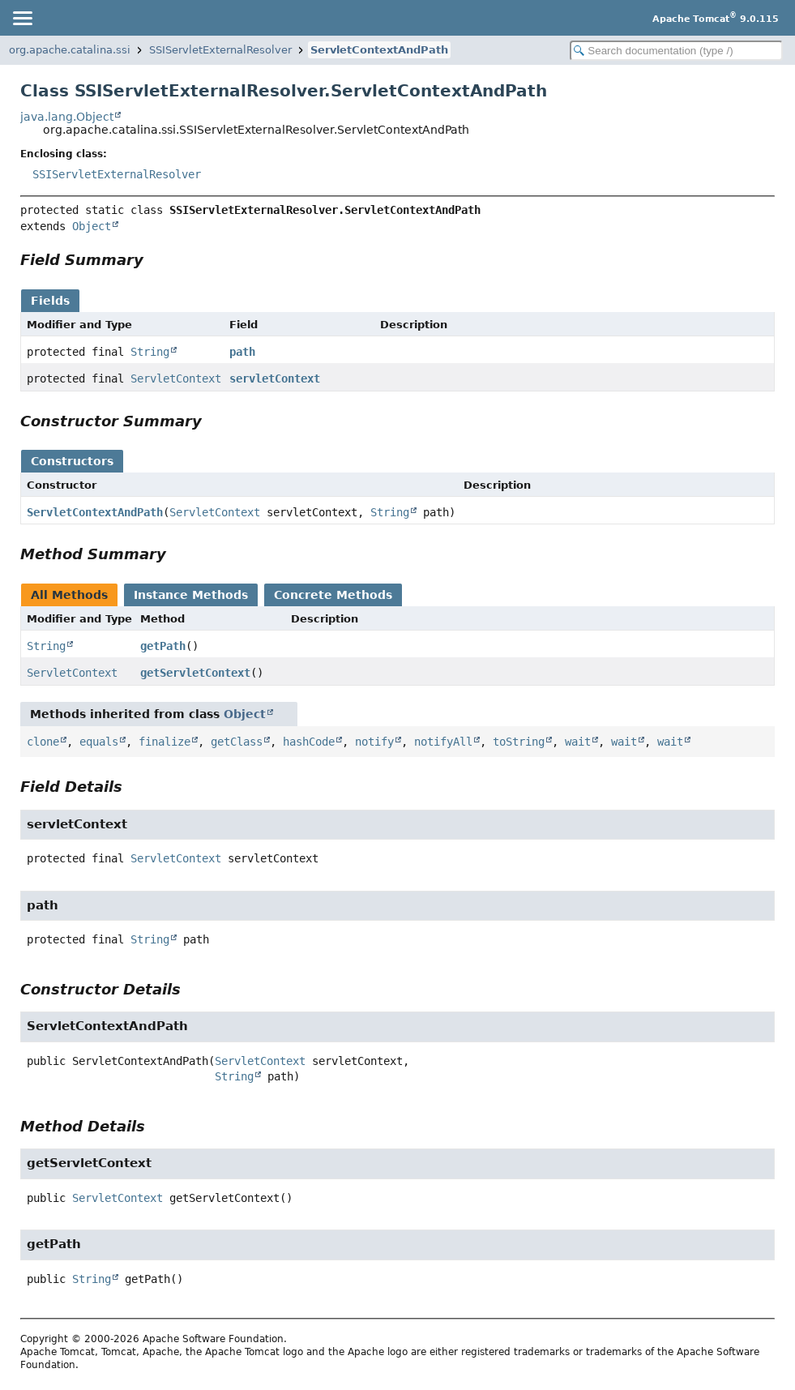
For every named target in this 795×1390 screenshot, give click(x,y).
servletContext (274, 378)
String (149, 351)
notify (374, 741)
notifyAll (443, 741)
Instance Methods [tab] (191, 594)
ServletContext (175, 378)
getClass (237, 741)
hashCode (309, 741)
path (242, 351)
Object (91, 226)
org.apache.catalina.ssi (69, 50)
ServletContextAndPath (379, 50)
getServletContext (195, 672)
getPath (163, 645)
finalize (164, 741)
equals (98, 741)
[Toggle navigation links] (22, 17)
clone (43, 741)
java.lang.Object (66, 116)
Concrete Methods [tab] (333, 594)
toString (519, 741)
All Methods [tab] (69, 594)
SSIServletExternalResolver (220, 50)
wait (578, 741)
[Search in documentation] (676, 51)
